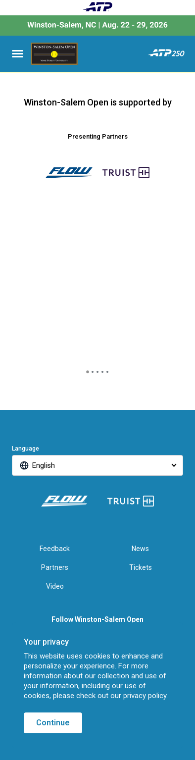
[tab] (87, 371)
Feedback (55, 549)
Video (55, 586)
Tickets (140, 567)
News (140, 549)
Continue (53, 722)
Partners (54, 567)
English (43, 465)
